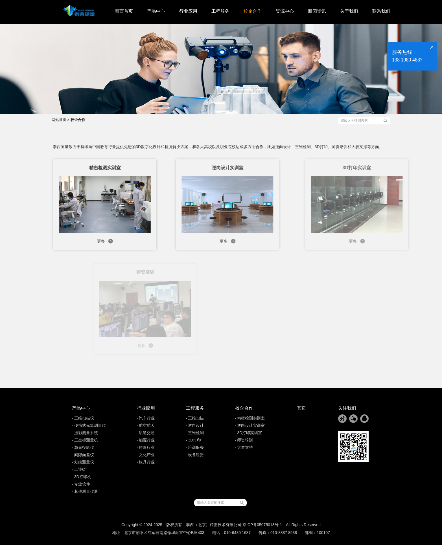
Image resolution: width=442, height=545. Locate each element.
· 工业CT (79, 469)
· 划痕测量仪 (83, 462)
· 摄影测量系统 (85, 432)
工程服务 (220, 11)
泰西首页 (124, 11)
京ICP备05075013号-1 (262, 524)
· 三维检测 (195, 432)
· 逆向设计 (195, 425)
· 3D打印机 (81, 476)
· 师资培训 (244, 440)
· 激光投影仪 (83, 447)
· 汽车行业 (146, 418)
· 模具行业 (146, 462)
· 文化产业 (146, 454)
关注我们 (347, 408)
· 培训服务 (195, 447)
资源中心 (285, 11)
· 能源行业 (146, 440)
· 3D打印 (193, 440)
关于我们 (349, 11)
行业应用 (188, 11)
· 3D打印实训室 (248, 432)
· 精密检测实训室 (250, 418)
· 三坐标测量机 (85, 440)
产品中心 (156, 11)
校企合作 (253, 11)
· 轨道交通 (146, 432)
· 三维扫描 (195, 418)
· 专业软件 (81, 484)
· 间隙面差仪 (83, 454)
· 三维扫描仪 (83, 418)
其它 (301, 408)
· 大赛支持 (244, 447)
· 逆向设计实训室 (250, 425)
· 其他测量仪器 (85, 491)
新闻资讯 (317, 11)
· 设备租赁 (195, 454)
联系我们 (381, 11)
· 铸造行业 (146, 447)
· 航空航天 (146, 425)
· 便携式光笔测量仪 (89, 425)
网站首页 (59, 120)
